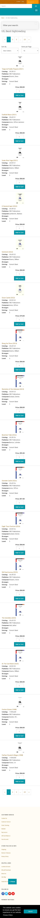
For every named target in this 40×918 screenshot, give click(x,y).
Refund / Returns (5, 853)
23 (25, 39)
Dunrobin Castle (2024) (9, 480)
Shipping (3, 849)
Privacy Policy (4, 856)
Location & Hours (5, 866)
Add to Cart (20, 95)
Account (31, 2)
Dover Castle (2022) (8, 297)
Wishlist (3, 829)
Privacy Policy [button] (8, 915)
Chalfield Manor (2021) (9, 114)
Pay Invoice (4, 832)
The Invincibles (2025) (9, 618)
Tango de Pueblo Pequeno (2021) (12, 69)
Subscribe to (9, 881)
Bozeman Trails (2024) (9, 435)
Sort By (3, 46)
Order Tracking (5, 825)
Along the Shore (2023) (9, 343)
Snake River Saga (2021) (10, 160)
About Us (3, 873)
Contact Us (4, 818)
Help (23, 1)
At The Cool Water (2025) (10, 663)
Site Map (3, 877)
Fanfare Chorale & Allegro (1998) (12, 755)
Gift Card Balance (5, 836)
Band (2, 18)
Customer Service (6, 822)
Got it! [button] (30, 911)
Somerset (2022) (7, 252)
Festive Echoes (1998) (9, 709)
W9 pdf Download (6, 870)
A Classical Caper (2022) (9, 206)
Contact (18, 1)
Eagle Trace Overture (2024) (11, 526)
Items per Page (26, 46)
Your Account (4, 839)
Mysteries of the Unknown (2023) (13, 389)
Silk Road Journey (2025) (10, 572)
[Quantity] (20, 91)
